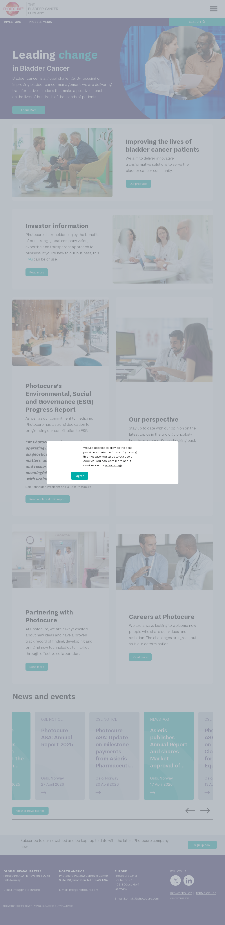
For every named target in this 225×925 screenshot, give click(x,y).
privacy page (113, 465)
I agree (79, 476)
